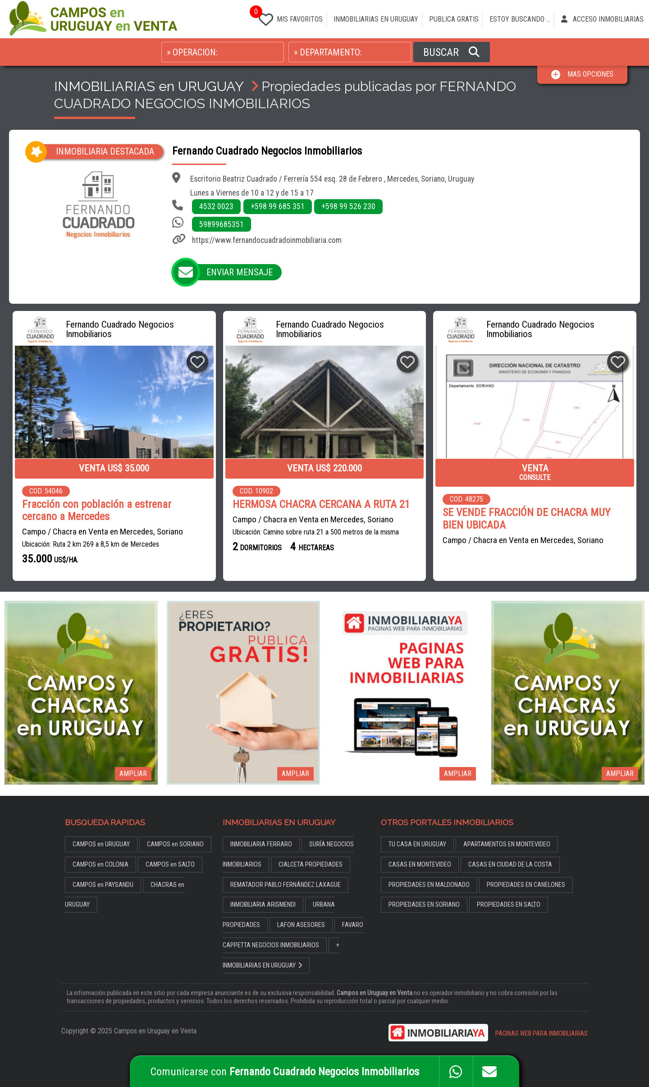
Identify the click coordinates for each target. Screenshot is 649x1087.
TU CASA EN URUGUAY (417, 844)
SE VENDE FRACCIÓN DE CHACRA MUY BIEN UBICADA (526, 519)
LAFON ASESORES (301, 925)
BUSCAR (451, 52)
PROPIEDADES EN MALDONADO (429, 885)
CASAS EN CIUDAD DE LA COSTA (510, 864)
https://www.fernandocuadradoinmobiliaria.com (267, 240)
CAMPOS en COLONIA (100, 864)
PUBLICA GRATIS (454, 19)
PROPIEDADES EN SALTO (508, 905)
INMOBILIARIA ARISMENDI (263, 905)
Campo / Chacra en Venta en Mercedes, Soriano (102, 531)
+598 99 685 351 (278, 206)
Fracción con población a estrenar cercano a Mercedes (96, 510)
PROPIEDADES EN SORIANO (424, 905)
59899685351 (221, 224)
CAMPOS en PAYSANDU (103, 885)
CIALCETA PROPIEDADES (311, 864)
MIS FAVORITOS (289, 18)
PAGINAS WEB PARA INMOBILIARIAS (541, 1033)
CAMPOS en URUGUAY (101, 844)
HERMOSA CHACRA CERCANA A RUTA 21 (321, 504)
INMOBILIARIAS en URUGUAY (148, 86)
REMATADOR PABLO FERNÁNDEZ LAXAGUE (285, 885)
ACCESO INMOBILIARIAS (602, 19)
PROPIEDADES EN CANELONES (526, 885)
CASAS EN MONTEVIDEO (419, 864)
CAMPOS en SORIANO (175, 844)
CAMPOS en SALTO (170, 864)
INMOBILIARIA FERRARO (261, 844)
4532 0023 (216, 206)
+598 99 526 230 (348, 206)
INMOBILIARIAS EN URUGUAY (376, 19)
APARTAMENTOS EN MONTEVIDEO (506, 844)
